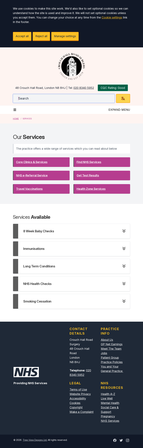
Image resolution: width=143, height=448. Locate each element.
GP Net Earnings (111, 344)
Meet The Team (111, 348)
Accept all (22, 36)
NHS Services (110, 420)
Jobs (104, 353)
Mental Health (110, 403)
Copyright (76, 407)
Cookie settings (112, 17)
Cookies (75, 403)
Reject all (41, 36)
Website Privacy (80, 394)
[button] (41, 162)
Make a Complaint (81, 412)
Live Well (107, 398)
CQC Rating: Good (113, 88)
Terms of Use (78, 389)
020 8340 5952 (83, 88)
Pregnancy (108, 416)
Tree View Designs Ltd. (35, 440)
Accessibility (78, 398)
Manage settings (65, 36)
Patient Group (110, 357)
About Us (107, 339)
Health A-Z (108, 394)
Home (16, 118)
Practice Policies (112, 362)
